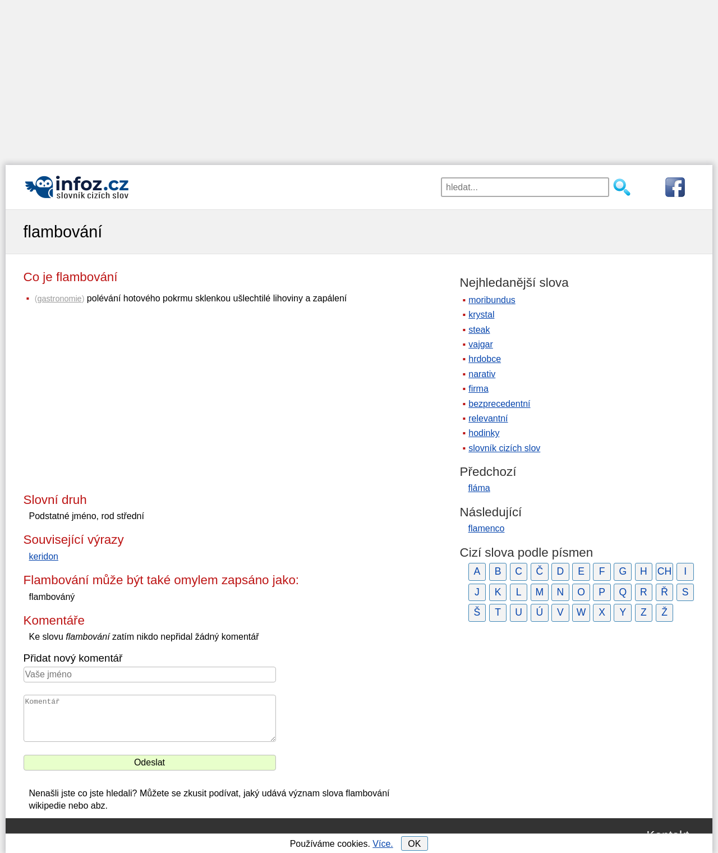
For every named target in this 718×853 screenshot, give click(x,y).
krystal (481, 314)
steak (479, 329)
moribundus (492, 300)
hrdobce (484, 359)
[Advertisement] (359, 78)
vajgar (480, 344)
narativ (481, 374)
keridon (43, 556)
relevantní (488, 418)
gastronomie (59, 298)
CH (664, 571)
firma (478, 388)
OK (414, 844)
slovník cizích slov (504, 448)
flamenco (486, 528)
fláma (479, 488)
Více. (382, 844)
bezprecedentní (499, 404)
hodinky (483, 433)
